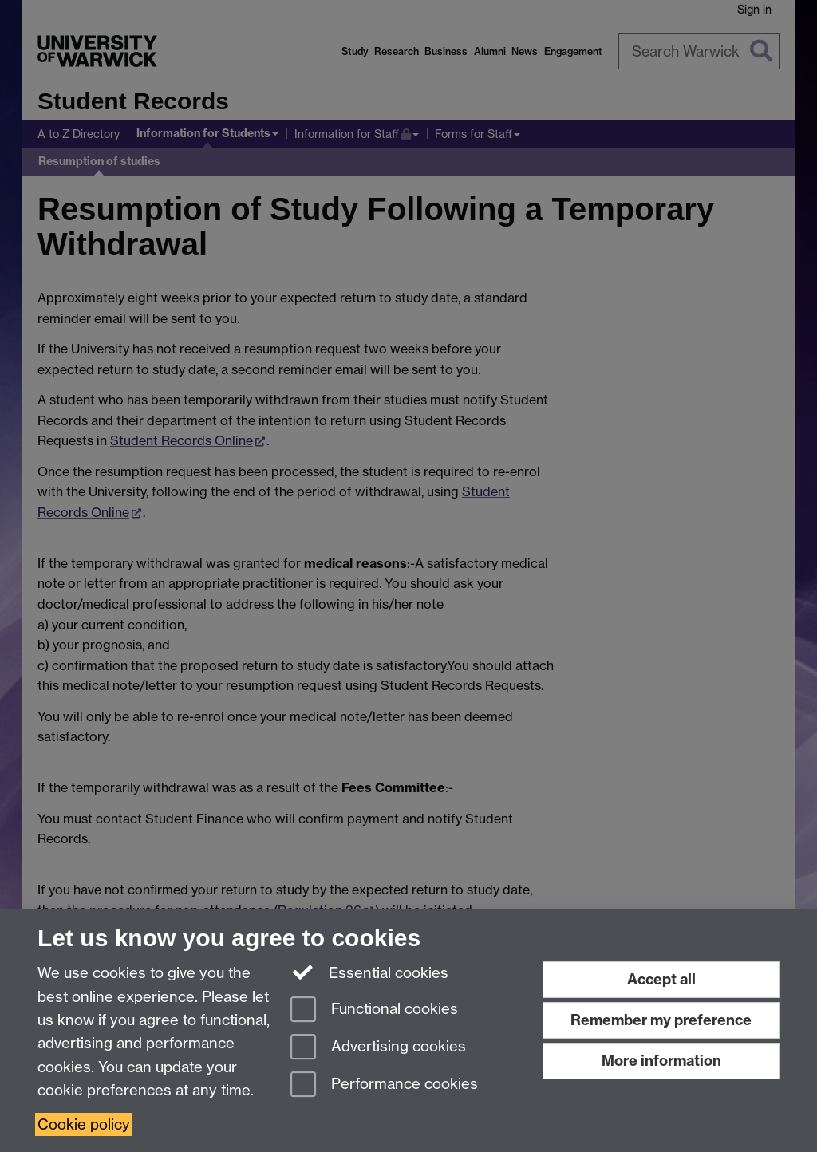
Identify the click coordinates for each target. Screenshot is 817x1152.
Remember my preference (661, 1020)
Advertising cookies (378, 1048)
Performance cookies (384, 1085)
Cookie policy (83, 1124)
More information (661, 1060)
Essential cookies (369, 971)
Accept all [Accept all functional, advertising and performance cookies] (661, 979)
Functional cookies (374, 1010)
